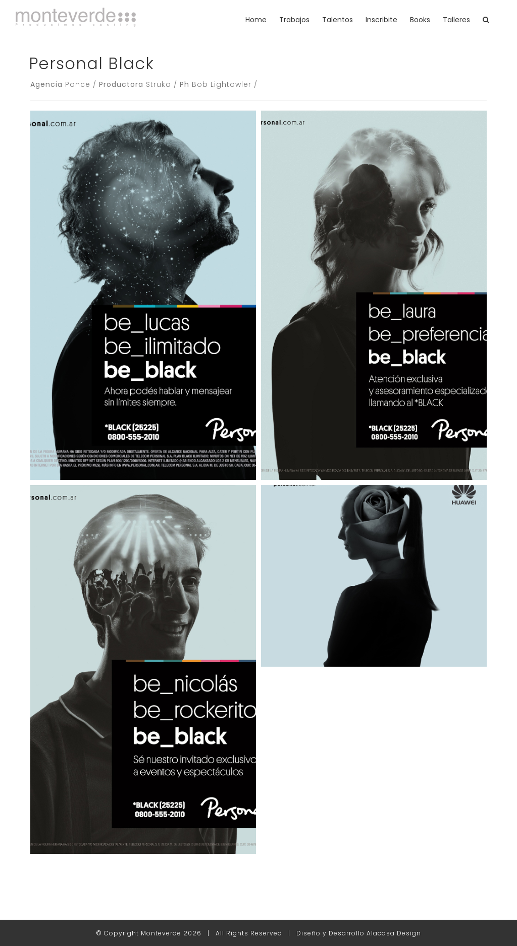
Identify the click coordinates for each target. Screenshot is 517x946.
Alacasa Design (394, 933)
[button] (486, 19)
